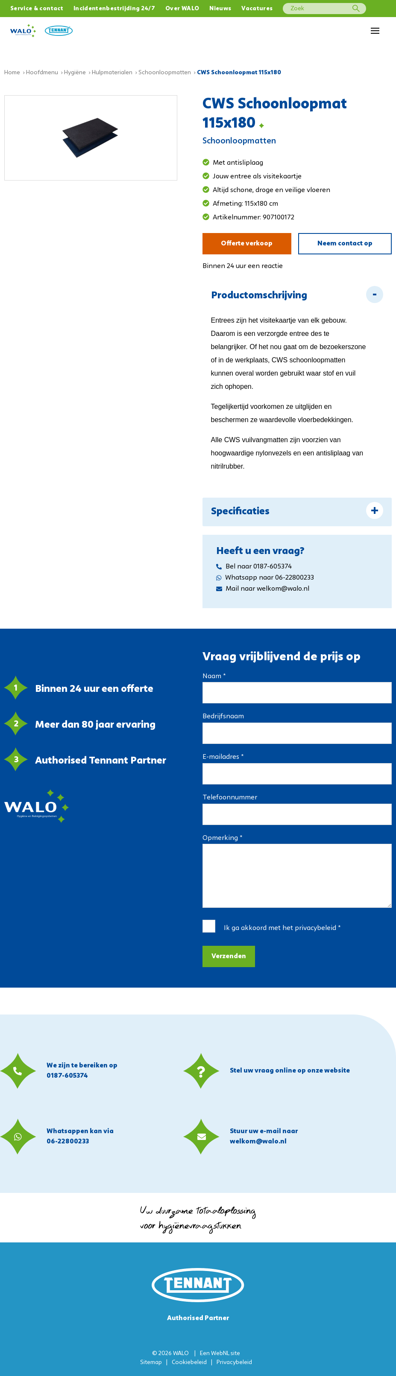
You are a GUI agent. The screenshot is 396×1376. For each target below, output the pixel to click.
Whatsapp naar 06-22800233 (265, 577)
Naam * (214, 676)
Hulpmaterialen (112, 73)
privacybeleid (315, 928)
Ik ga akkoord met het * (282, 928)
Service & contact (36, 9)
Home (12, 73)
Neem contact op (345, 243)
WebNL (220, 1353)
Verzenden (228, 956)
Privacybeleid (234, 1362)
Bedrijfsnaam (223, 716)
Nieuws (220, 9)
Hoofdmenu (42, 73)
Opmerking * (222, 838)
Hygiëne (75, 73)
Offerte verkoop (247, 243)
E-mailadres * (222, 757)
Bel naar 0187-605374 (254, 566)
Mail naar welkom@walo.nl (262, 589)
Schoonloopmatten (164, 73)
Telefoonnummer (229, 797)
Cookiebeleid (189, 1362)
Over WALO (182, 9)
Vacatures (257, 9)
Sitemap (151, 1362)
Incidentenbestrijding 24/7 (114, 9)
